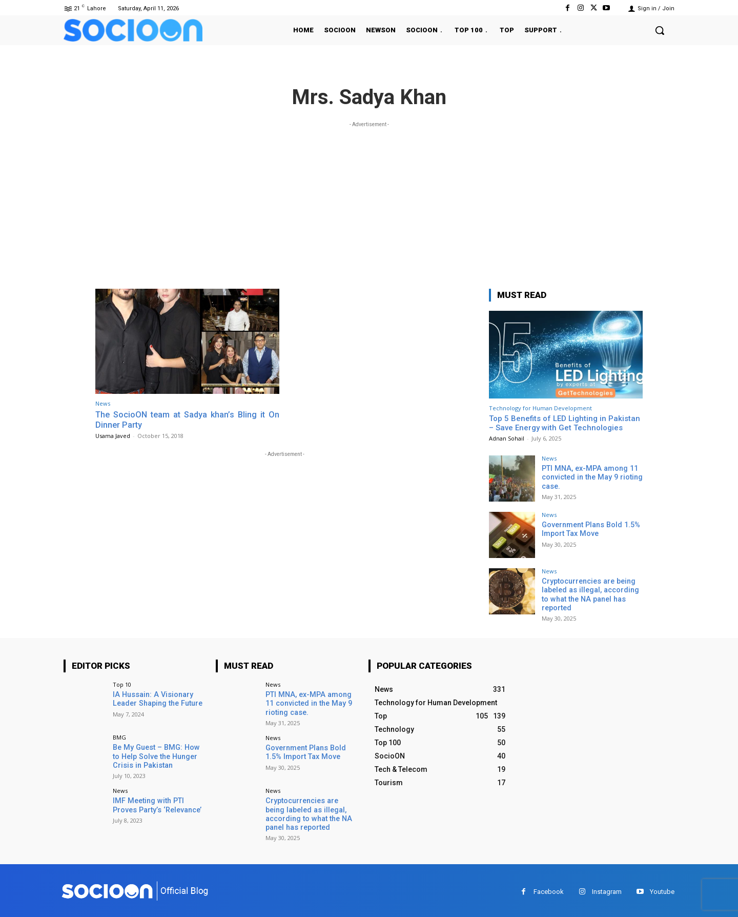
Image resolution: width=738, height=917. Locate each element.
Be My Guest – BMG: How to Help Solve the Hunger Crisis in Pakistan (158, 755)
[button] (659, 30)
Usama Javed (112, 436)
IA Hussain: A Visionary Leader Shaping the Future (156, 697)
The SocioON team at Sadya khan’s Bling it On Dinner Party (187, 419)
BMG (119, 736)
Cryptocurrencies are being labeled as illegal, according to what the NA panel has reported (590, 594)
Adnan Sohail (506, 438)
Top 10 (122, 683)
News (102, 403)
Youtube (662, 889)
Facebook (549, 889)
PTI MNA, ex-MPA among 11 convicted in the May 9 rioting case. (591, 477)
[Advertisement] (369, 201)
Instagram (607, 889)
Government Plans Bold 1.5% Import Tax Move (590, 529)
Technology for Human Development (540, 408)
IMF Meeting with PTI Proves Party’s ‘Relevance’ (156, 803)
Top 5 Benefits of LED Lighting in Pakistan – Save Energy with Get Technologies (564, 423)
